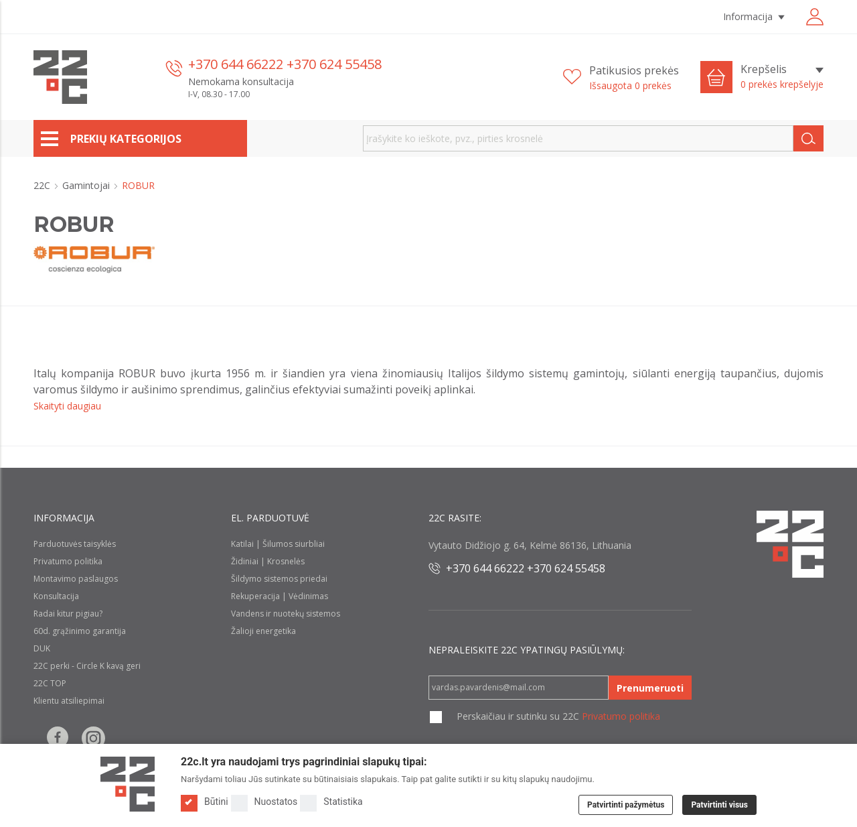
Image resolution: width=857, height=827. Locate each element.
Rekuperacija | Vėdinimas (279, 596)
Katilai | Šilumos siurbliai (278, 544)
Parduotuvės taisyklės (74, 544)
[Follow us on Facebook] (57, 738)
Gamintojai (87, 185)
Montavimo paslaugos (75, 578)
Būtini (204, 802)
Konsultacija (56, 596)
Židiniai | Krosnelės (268, 561)
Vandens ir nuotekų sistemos (285, 613)
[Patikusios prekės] (621, 77)
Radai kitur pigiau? (67, 613)
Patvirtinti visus (719, 805)
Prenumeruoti (650, 688)
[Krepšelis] (782, 77)
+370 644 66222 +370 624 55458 (285, 64)
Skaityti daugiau (67, 405)
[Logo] (127, 784)
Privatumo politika (67, 561)
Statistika (331, 802)
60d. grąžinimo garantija (79, 631)
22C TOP (49, 683)
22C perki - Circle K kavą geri (87, 666)
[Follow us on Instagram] (93, 738)
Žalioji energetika (263, 631)
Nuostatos (264, 802)
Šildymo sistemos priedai (279, 578)
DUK (41, 648)
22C (43, 185)
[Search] (808, 138)
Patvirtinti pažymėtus (625, 805)
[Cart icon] (716, 77)
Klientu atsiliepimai (68, 700)
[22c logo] (60, 77)
